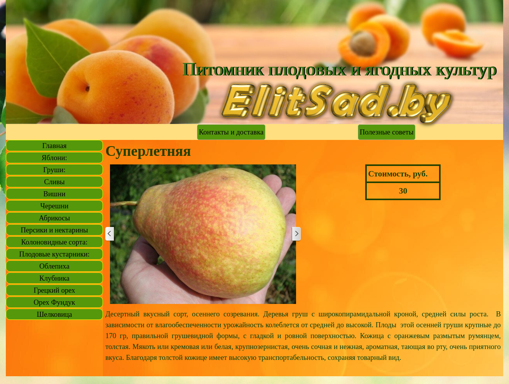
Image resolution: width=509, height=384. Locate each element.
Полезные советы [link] (386, 132)
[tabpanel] (303, 341)
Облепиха (54, 266)
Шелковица (54, 314)
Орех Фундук (54, 302)
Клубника (54, 278)
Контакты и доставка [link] (231, 132)
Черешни (54, 206)
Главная (54, 145)
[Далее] (296, 234)
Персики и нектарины (54, 230)
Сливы (54, 182)
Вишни (55, 194)
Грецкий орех (54, 290)
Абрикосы (54, 218)
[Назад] (110, 234)
